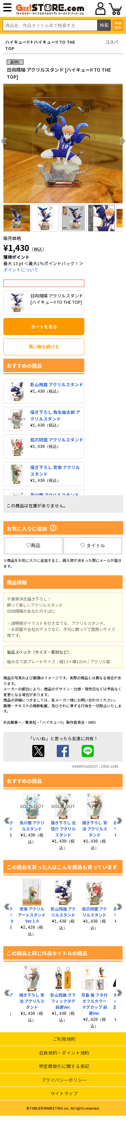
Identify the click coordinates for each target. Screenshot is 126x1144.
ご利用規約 (64, 1039)
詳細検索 (118, 25)
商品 (33, 545)
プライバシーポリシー (64, 1080)
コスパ (111, 42)
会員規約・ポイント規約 (64, 1052)
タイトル (92, 545)
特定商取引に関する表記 (64, 1066)
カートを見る (44, 326)
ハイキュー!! (17, 42)
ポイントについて (20, 269)
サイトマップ (64, 1093)
